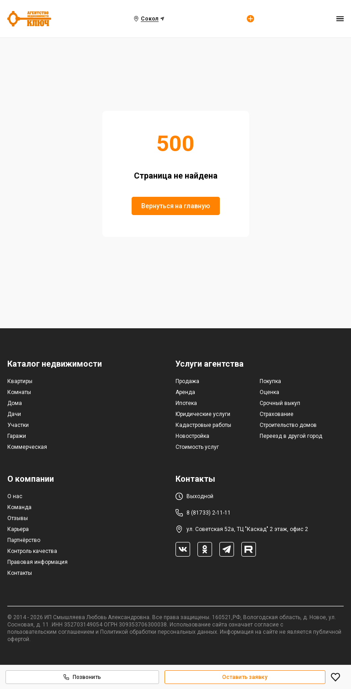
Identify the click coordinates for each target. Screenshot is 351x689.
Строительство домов (288, 425)
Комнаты (19, 392)
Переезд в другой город (291, 436)
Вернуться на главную (175, 206)
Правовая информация (37, 562)
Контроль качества (32, 551)
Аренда (185, 392)
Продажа (187, 381)
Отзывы (17, 518)
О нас (14, 496)
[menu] (340, 18)
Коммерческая (27, 447)
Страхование (276, 414)
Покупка (270, 381)
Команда (19, 507)
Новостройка (192, 436)
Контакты (19, 573)
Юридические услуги (203, 414)
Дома (14, 403)
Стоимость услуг (197, 447)
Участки (18, 425)
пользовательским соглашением (50, 632)
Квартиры (19, 381)
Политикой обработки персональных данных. (159, 632)
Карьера (18, 529)
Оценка (269, 392)
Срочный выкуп (280, 403)
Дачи (14, 414)
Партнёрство (23, 540)
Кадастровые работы (203, 425)
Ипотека (186, 403)
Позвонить (82, 677)
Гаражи (16, 436)
